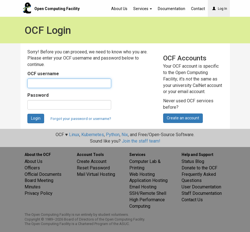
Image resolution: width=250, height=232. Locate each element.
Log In (219, 9)
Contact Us (192, 199)
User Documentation (201, 187)
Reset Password (93, 168)
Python (113, 134)
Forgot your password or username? (81, 118)
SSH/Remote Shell (147, 193)
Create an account (183, 118)
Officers (32, 168)
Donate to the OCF (199, 168)
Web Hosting (142, 174)
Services (142, 8)
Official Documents (43, 174)
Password (38, 95)
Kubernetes (92, 134)
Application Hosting (148, 180)
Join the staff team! (141, 141)
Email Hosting (142, 187)
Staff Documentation (202, 193)
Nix (125, 134)
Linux (74, 134)
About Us (119, 8)
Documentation (171, 8)
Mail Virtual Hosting (96, 174)
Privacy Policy (39, 193)
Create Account (91, 161)
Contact (198, 8)
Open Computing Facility (57, 8)
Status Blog (193, 161)
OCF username (43, 73)
